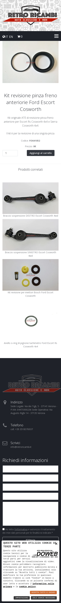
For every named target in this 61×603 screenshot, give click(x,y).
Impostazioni (21, 598)
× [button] (56, 543)
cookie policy (27, 586)
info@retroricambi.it (21, 446)
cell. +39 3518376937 (22, 429)
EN (11, 37)
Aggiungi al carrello (41, 153)
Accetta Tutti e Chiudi (43, 592)
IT (6, 37)
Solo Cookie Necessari (44, 598)
